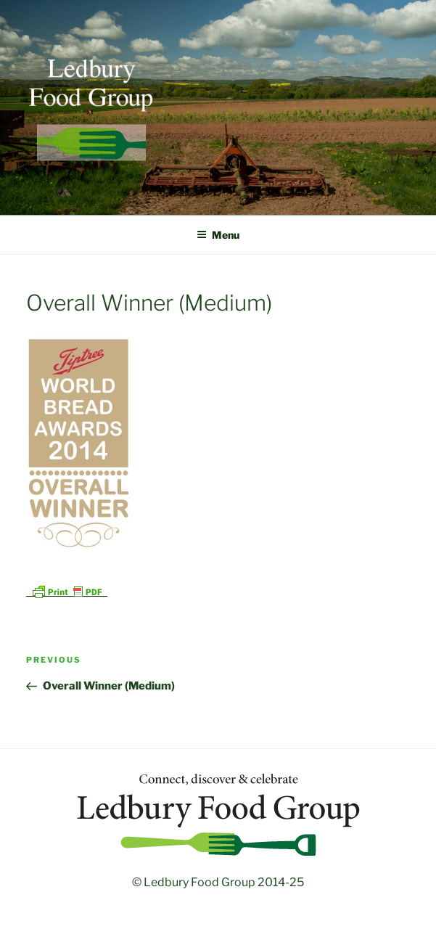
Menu (218, 235)
